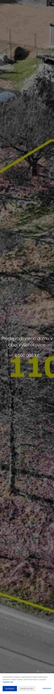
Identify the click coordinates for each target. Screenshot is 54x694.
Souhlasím (9, 688)
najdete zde (8, 682)
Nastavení (47, 688)
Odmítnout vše (26, 688)
